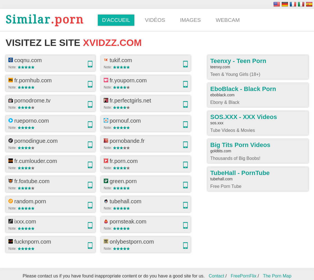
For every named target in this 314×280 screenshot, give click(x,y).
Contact (216, 276)
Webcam (228, 20)
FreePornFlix (244, 276)
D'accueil (116, 20)
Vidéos (155, 20)
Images (190, 20)
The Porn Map (277, 276)
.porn (45, 19)
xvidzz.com (112, 42)
